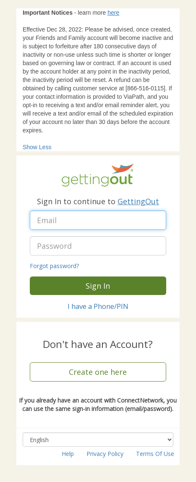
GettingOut (138, 201)
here (113, 12)
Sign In (98, 286)
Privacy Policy (104, 454)
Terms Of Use (155, 454)
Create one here (98, 372)
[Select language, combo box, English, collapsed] (98, 439)
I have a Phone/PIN (98, 306)
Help (68, 454)
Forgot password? (54, 266)
